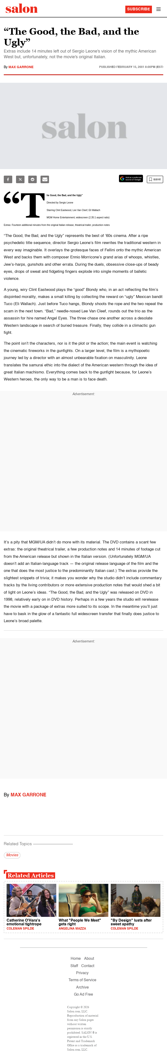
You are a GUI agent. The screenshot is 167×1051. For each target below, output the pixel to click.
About (89, 959)
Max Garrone (20, 67)
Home (76, 959)
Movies (12, 855)
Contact (87, 966)
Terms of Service (82, 980)
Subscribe (138, 9)
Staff (74, 966)
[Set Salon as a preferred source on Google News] (131, 178)
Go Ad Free (83, 995)
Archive (82, 987)
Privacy (82, 973)
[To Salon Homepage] (22, 8)
